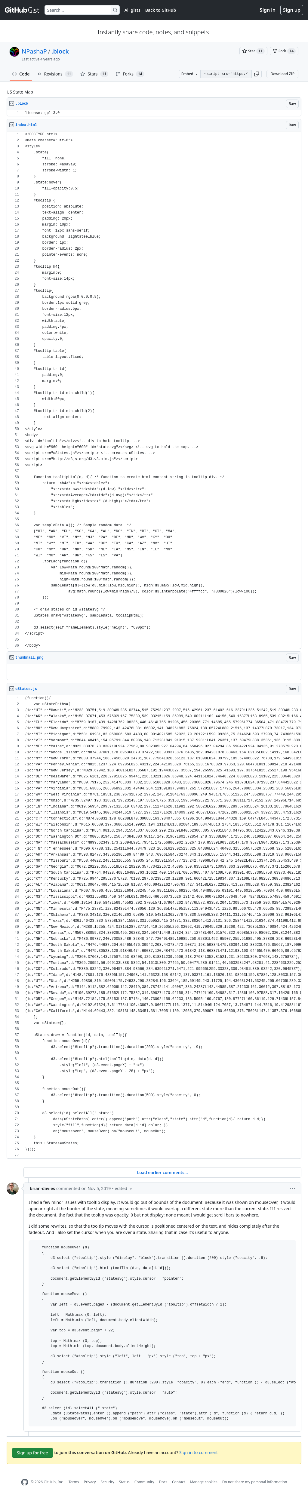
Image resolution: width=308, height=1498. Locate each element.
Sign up (291, 10)
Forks (130, 74)
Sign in (268, 10)
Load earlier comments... (162, 1172)
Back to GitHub (160, 10)
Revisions (55, 74)
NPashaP (34, 51)
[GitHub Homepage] (24, 1482)
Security (107, 1481)
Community (144, 1481)
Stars (94, 74)
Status (124, 1481)
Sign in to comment (198, 1452)
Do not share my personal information (254, 1481)
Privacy (90, 1481)
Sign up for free (32, 1453)
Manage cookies (203, 1481)
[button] (256, 74)
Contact (178, 1481)
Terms (74, 1481)
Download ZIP (282, 73)
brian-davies (42, 1188)
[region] (154, 113)
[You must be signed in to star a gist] (253, 51)
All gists (132, 10)
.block (60, 51)
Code (21, 74)
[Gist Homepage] (22, 10)
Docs (163, 1481)
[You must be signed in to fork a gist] (284, 51)
